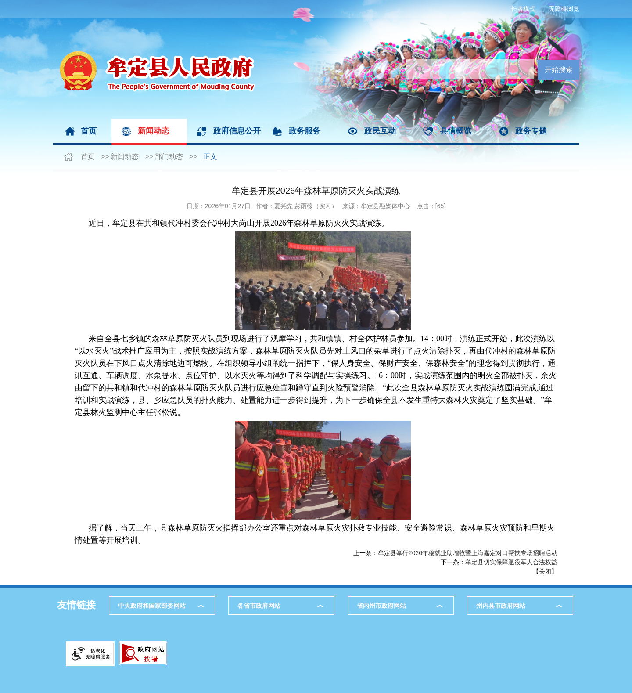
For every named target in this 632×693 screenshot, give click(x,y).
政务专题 (531, 130)
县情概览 (455, 130)
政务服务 (304, 130)
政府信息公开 (237, 130)
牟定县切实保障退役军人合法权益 (511, 562)
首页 (89, 130)
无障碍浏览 (564, 8)
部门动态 (169, 156)
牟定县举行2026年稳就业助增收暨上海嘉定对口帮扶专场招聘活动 (467, 552)
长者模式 (523, 8)
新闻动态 (153, 130)
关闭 (545, 571)
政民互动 (380, 130)
